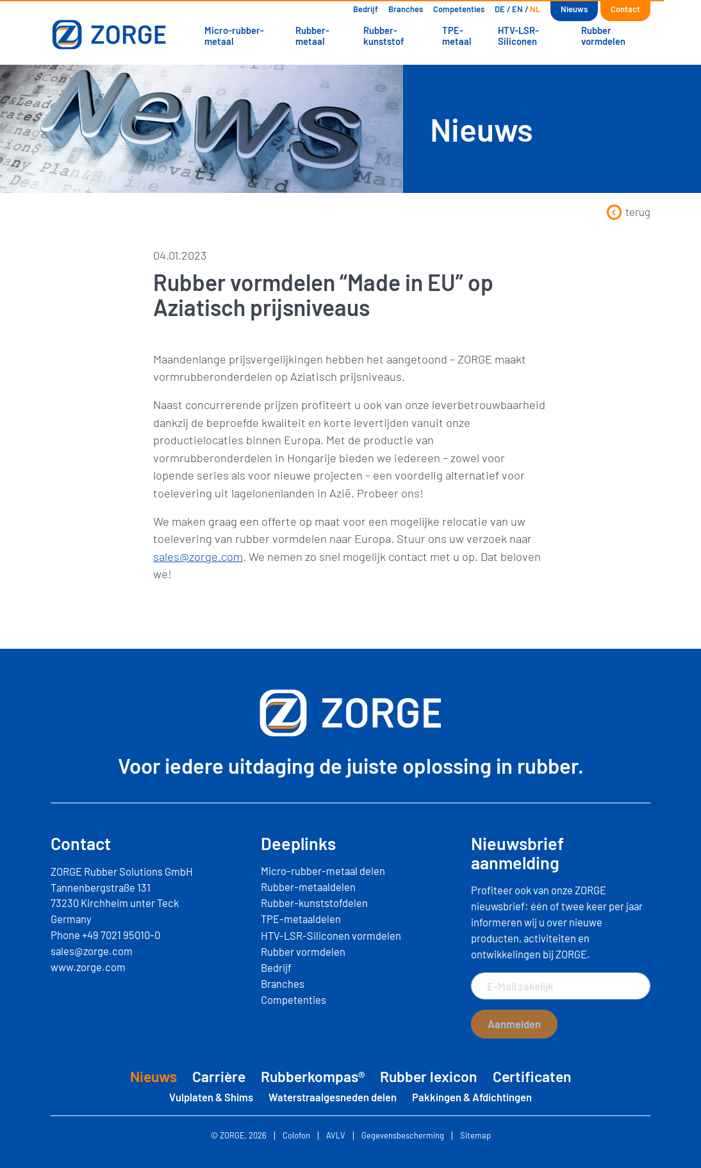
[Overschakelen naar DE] (500, 9)
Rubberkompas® (313, 1076)
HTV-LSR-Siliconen (518, 35)
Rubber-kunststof (383, 35)
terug (628, 211)
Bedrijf (365, 9)
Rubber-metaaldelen (308, 886)
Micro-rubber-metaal (234, 35)
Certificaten (532, 1076)
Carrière (218, 1076)
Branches (405, 9)
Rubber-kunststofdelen (314, 902)
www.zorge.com (88, 966)
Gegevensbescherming (402, 1135)
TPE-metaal (457, 35)
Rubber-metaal (312, 35)
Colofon (296, 1135)
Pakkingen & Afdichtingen (472, 1096)
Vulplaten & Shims (211, 1096)
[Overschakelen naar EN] (517, 9)
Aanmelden (514, 1023)
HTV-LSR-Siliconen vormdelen (331, 935)
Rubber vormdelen (603, 35)
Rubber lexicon (428, 1076)
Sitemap (475, 1135)
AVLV (335, 1135)
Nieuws (574, 9)
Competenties (458, 9)
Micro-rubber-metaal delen (323, 870)
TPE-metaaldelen (301, 918)
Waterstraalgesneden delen (332, 1096)
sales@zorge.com (198, 556)
